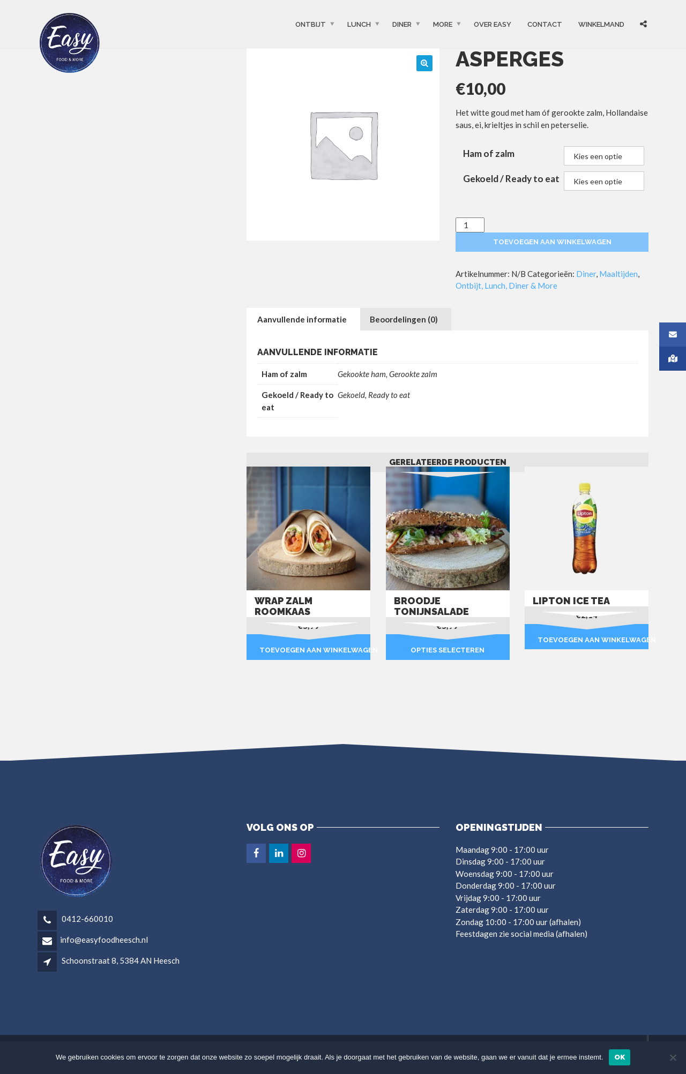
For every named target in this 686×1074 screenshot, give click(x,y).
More (442, 24)
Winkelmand (601, 24)
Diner (402, 24)
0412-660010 (86, 918)
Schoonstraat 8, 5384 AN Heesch (121, 960)
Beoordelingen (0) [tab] (404, 319)
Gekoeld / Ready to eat (511, 178)
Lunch (359, 24)
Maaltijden (618, 274)
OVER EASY (492, 24)
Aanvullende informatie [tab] (302, 319)
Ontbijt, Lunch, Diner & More (506, 285)
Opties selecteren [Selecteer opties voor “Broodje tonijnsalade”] (447, 650)
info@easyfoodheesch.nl (104, 939)
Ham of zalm (488, 153)
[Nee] (672, 1057)
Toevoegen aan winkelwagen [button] (314, 650)
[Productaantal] (470, 225)
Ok (619, 1057)
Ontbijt (310, 24)
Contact (544, 24)
